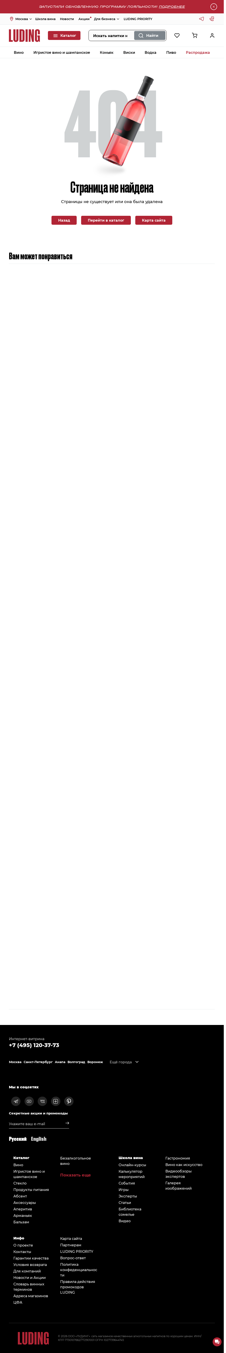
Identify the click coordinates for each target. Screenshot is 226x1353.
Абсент (20, 1196)
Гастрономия (177, 1158)
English (38, 1138)
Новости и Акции (29, 1277)
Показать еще (75, 1175)
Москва (15, 1062)
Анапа (60, 1062)
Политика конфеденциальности (78, 1269)
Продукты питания (31, 1189)
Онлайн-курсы (132, 1164)
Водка (150, 52)
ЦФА (17, 1302)
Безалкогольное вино (75, 1161)
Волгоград (76, 1062)
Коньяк (106, 52)
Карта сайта (154, 220)
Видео (125, 1220)
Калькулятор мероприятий (132, 1174)
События (127, 1183)
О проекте (23, 1245)
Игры (124, 1189)
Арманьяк (22, 1215)
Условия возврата (30, 1264)
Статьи (125, 1202)
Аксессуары (24, 1202)
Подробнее (172, 6)
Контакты (22, 1251)
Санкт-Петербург (38, 1062)
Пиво (171, 52)
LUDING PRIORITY (138, 19)
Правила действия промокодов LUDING (77, 1287)
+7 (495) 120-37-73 (34, 1044)
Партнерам (70, 1245)
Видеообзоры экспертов (178, 1174)
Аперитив (22, 1209)
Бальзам (21, 1222)
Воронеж (95, 1062)
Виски (129, 52)
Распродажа (198, 52)
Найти (152, 35)
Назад (64, 220)
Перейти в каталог (106, 220)
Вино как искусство (183, 1164)
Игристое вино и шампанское (61, 52)
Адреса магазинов (30, 1295)
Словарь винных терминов (28, 1287)
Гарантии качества (31, 1258)
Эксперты (128, 1196)
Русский (18, 1138)
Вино (19, 52)
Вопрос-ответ (73, 1257)
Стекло (20, 1183)
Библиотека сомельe (130, 1212)
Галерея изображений (178, 1185)
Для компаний (27, 1271)
